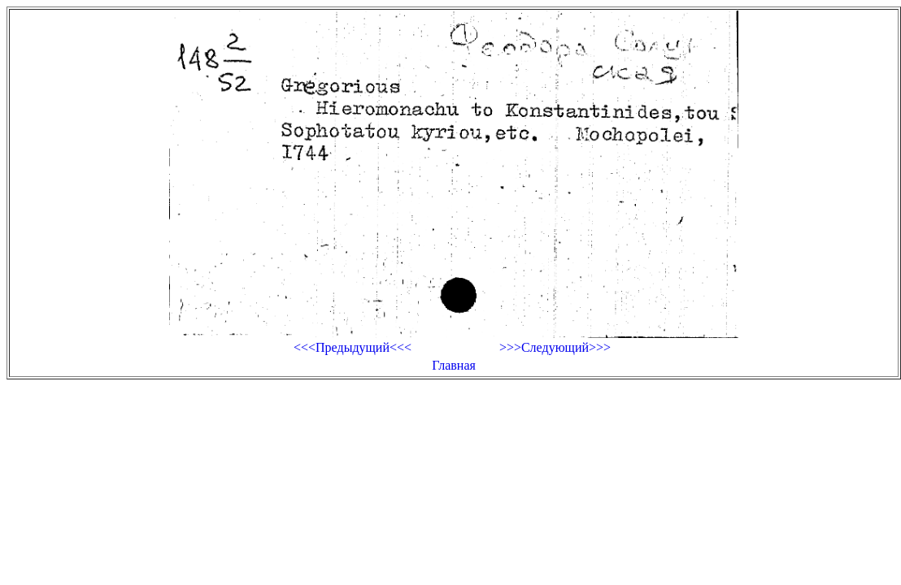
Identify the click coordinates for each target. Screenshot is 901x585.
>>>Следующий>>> (555, 347)
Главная (454, 365)
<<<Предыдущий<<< (352, 347)
